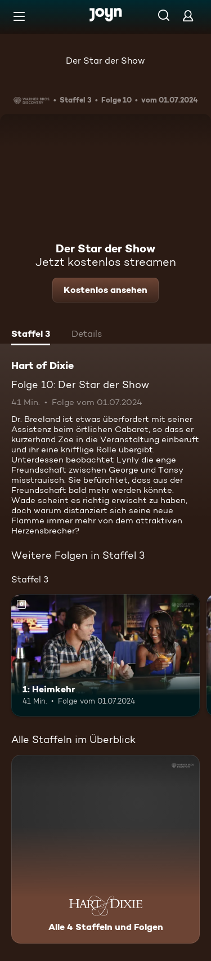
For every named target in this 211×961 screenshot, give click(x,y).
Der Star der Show (105, 60)
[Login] (188, 15)
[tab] (30, 335)
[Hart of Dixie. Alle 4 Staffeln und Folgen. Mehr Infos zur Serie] (105, 849)
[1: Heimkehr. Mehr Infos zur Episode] (105, 655)
